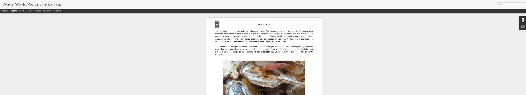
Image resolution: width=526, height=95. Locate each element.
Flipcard (13, 11)
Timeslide (57, 11)
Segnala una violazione (281, 93)
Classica (4, 11)
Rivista (21, 11)
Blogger (271, 93)
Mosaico (29, 11)
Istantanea (47, 11)
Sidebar (37, 11)
